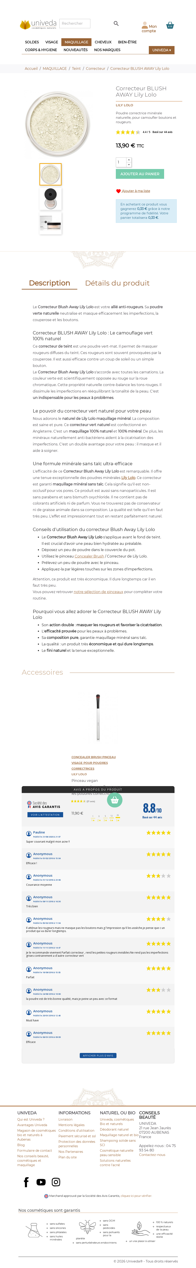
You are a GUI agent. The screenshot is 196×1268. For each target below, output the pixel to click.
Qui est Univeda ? (31, 1119)
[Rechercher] (74, 23)
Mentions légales (71, 1125)
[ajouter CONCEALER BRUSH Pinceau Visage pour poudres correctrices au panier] (114, 800)
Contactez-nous (152, 1155)
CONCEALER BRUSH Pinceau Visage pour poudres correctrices (94, 762)
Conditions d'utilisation (76, 1131)
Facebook (27, 1187)
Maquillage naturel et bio (119, 1135)
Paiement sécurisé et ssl (77, 1136)
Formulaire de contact (34, 1151)
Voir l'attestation (45, 814)
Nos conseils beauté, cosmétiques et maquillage (33, 1160)
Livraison (65, 1119)
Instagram (56, 1183)
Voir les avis (146, 132)
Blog (21, 1145)
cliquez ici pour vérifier (136, 1196)
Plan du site (67, 1157)
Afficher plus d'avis (98, 1055)
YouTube (42, 1183)
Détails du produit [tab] (117, 283)
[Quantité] (121, 162)
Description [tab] (49, 283)
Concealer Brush (89, 556)
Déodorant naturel (114, 1129)
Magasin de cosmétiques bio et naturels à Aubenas (36, 1135)
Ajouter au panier (139, 174)
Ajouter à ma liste (133, 191)
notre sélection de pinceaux (98, 592)
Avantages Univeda (32, 1125)
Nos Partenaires (70, 1152)
